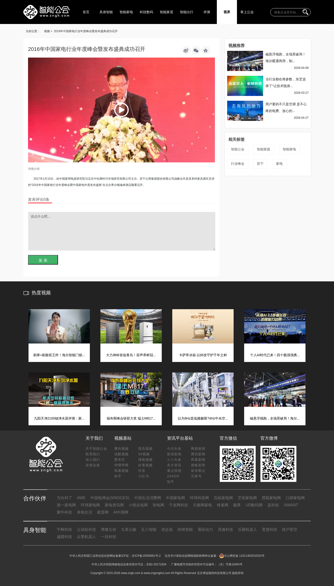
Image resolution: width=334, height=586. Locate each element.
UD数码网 (254, 505)
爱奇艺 (119, 460)
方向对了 (64, 498)
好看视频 (145, 465)
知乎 (170, 482)
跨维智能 (185, 529)
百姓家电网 (223, 498)
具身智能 (106, 12)
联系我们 (93, 454)
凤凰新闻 (198, 460)
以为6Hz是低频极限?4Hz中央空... (203, 418)
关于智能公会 (96, 448)
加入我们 (93, 460)
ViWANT (291, 505)
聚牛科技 (64, 512)
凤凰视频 (121, 471)
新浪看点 (198, 471)
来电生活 (84, 512)
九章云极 (128, 529)
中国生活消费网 (147, 498)
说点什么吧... (121, 231)
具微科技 (225, 529)
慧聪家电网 (271, 498)
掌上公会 (247, 12)
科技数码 (146, 12)
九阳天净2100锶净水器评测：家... (59, 418)
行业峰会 (237, 164)
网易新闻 (198, 448)
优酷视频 (121, 454)
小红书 (143, 476)
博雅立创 (108, 529)
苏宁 (260, 164)
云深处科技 (86, 529)
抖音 (141, 471)
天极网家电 (202, 505)
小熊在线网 (138, 505)
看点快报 (174, 471)
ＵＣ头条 (174, 460)
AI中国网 (120, 512)
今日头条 (174, 448)
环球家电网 (90, 505)
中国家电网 (175, 498)
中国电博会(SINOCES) (109, 498)
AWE (81, 498)
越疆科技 (64, 537)
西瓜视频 (145, 448)
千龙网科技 (178, 505)
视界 (227, 12)
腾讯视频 (121, 448)
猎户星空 (289, 529)
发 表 (43, 260)
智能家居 (166, 12)
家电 (279, 164)
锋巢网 (222, 505)
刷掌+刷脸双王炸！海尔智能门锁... (59, 355)
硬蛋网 (103, 512)
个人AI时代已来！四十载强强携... (275, 355)
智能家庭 (263, 149)
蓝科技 (273, 505)
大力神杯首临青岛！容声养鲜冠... (131, 355)
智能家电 (126, 12)
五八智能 (148, 529)
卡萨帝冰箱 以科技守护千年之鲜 (203, 355)
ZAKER (173, 476)
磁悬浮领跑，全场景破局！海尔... (275, 418)
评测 (206, 12)
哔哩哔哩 (121, 465)
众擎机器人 (86, 537)
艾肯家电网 (247, 498)
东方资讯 (174, 465)
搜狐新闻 (198, 465)
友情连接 (93, 465)
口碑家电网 (295, 498)
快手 (117, 476)
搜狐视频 (145, 460)
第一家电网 (66, 505)
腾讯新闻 (198, 454)
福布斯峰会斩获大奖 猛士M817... (131, 418)
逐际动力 (205, 529)
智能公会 (237, 149)
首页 (86, 12)
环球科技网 (199, 498)
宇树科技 (64, 529)
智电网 (158, 505)
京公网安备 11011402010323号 (242, 555)
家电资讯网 (114, 505)
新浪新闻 (174, 454)
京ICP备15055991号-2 (146, 555)
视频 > (48, 31)
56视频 (144, 454)
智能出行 (186, 12)
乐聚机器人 (247, 529)
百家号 (196, 476)
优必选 (167, 529)
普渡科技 (269, 529)
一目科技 (108, 537)
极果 (237, 505)
